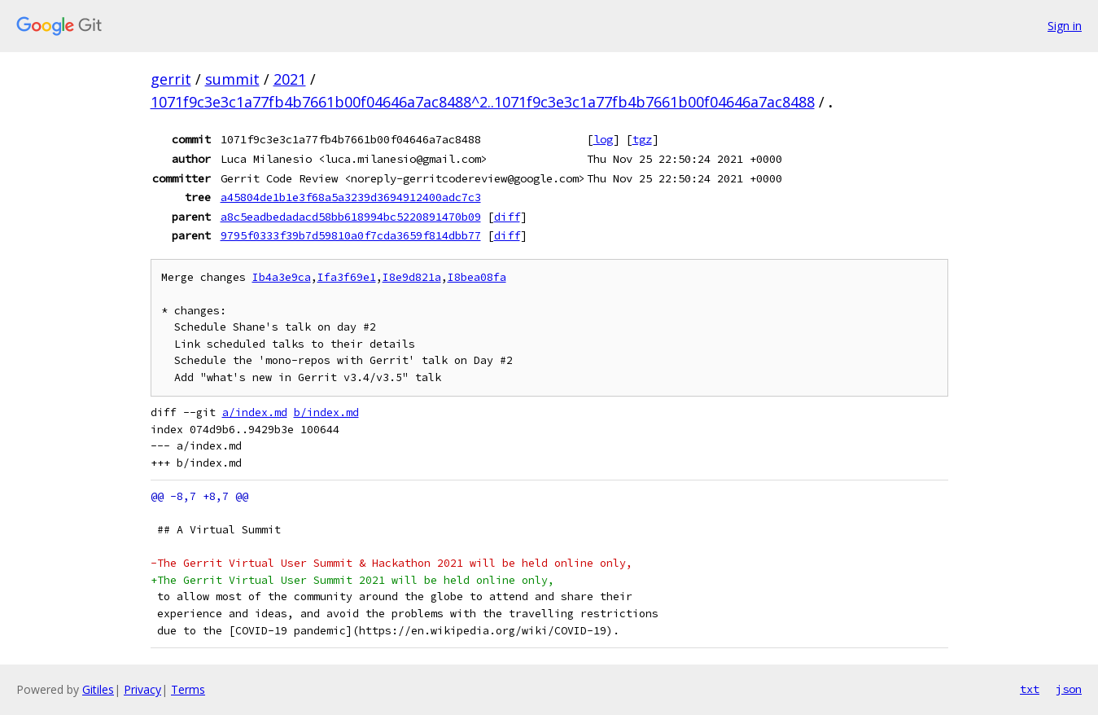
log (603, 139)
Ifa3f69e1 (346, 277)
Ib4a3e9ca (281, 277)
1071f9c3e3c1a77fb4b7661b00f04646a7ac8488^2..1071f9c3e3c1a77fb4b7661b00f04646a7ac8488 (483, 102)
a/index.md (254, 412)
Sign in (1065, 25)
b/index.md (326, 412)
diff (507, 216)
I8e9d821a (412, 277)
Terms (188, 689)
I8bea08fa (477, 277)
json (1069, 689)
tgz (642, 139)
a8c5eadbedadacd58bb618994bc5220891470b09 (351, 216)
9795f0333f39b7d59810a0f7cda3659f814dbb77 (351, 235)
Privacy (142, 689)
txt (1029, 689)
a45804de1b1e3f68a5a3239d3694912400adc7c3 (351, 197)
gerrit (171, 79)
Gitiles (98, 689)
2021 (289, 79)
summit (232, 79)
